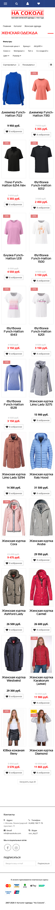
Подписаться (12, 857)
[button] (27, 3)
